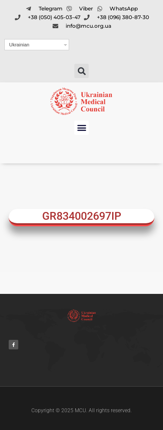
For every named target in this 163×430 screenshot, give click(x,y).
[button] (81, 71)
